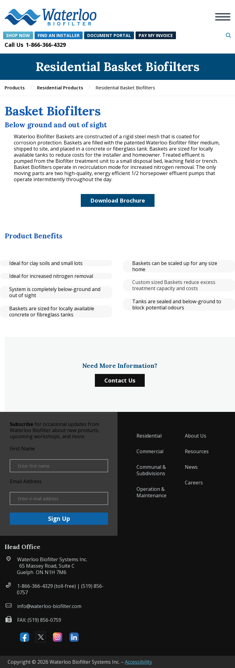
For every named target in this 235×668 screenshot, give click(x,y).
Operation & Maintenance (151, 492)
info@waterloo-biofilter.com (49, 606)
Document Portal (109, 35)
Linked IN (74, 637)
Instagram (57, 637)
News (191, 467)
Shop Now (18, 35)
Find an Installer (59, 35)
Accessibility (138, 662)
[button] (50, 13)
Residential (149, 435)
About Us (195, 435)
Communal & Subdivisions (151, 470)
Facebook (24, 637)
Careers (194, 482)
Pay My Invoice (156, 35)
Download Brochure (117, 200)
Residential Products (60, 87)
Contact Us (119, 380)
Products (15, 87)
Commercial (149, 451)
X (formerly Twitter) (41, 637)
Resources (197, 451)
